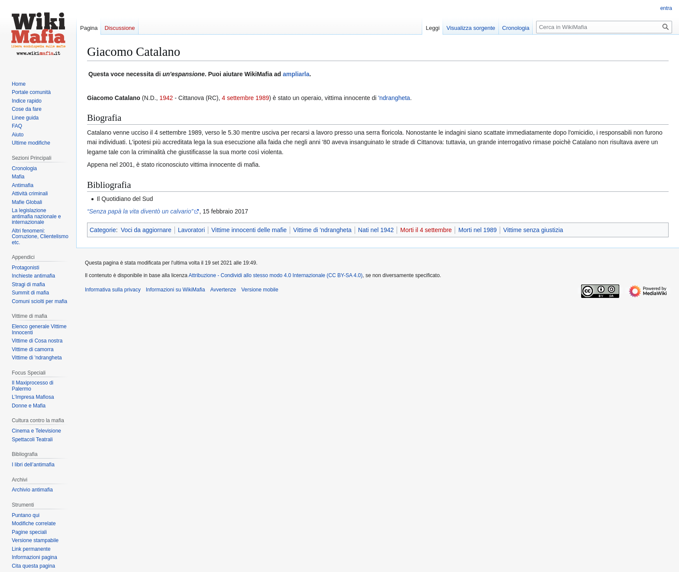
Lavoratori (191, 229)
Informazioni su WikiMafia (175, 290)
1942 (166, 97)
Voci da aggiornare (146, 229)
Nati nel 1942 (376, 229)
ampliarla (296, 74)
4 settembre (238, 97)
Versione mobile (259, 290)
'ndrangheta (394, 97)
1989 (262, 97)
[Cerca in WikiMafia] (604, 27)
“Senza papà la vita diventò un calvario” (140, 211)
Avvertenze (223, 290)
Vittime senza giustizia (533, 229)
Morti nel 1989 (477, 229)
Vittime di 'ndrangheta (322, 229)
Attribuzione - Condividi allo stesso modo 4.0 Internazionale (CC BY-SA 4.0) (276, 275)
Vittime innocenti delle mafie (249, 229)
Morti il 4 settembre (426, 229)
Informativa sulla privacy (113, 290)
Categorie (103, 229)
